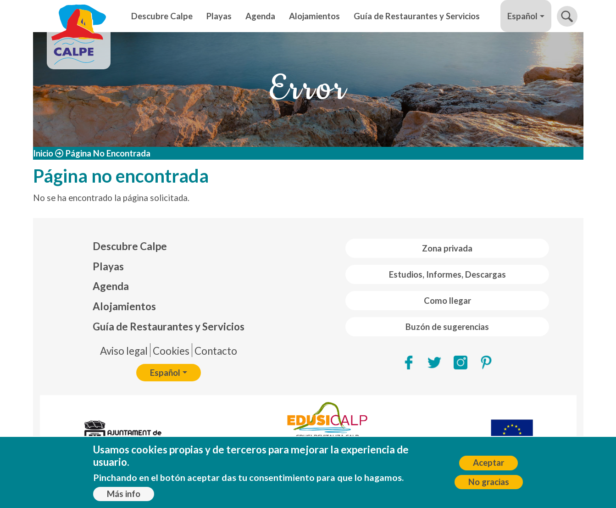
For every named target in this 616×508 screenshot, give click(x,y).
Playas (219, 16)
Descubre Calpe (162, 16)
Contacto (215, 351)
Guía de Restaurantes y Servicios (417, 16)
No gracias (488, 483)
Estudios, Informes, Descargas (447, 274)
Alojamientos (314, 16)
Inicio (43, 153)
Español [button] (522, 16)
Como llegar (447, 301)
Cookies (171, 351)
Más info (123, 495)
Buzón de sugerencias (447, 327)
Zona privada (447, 248)
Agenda (260, 16)
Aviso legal (124, 351)
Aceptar (488, 464)
